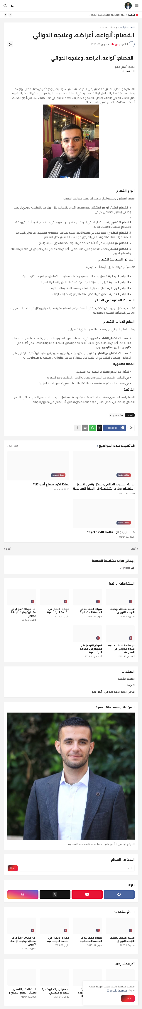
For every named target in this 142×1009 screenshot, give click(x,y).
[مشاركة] (10, 44)
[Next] (5, 15)
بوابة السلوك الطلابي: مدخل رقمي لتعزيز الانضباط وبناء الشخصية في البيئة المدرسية (104, 486)
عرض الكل (12, 445)
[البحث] (5, 6)
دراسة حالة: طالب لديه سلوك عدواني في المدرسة (121, 649)
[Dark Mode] (12, 6)
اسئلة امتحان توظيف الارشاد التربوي (106, 14)
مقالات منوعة (107, 27)
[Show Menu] (137, 6)
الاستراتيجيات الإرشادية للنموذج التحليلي (55, 991)
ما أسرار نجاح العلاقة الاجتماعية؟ (111, 532)
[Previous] (10, 15)
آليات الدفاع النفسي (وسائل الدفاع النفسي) (22, 991)
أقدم (8, 549)
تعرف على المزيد (118, 990)
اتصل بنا (131, 685)
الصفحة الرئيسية (126, 27)
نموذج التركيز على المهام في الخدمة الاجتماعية (91, 649)
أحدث (133, 549)
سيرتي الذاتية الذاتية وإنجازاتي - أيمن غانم (113, 691)
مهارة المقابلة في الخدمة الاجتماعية (91, 610)
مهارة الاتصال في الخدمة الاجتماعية (58, 610)
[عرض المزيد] (77, 428)
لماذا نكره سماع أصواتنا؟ (51, 484)
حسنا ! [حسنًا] (128, 998)
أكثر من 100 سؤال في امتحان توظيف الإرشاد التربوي (23, 612)
